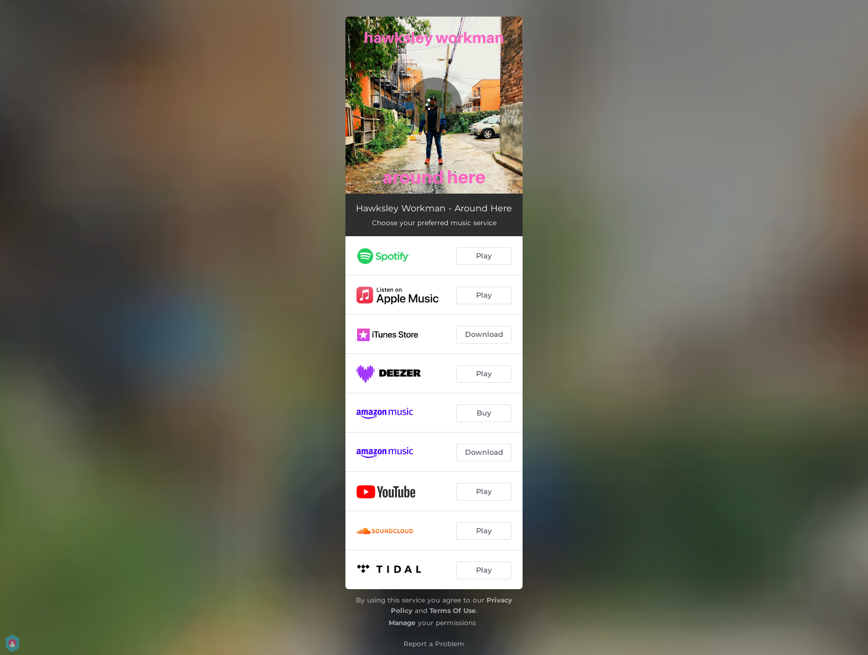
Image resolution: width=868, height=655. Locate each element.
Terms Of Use (453, 610)
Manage (402, 622)
